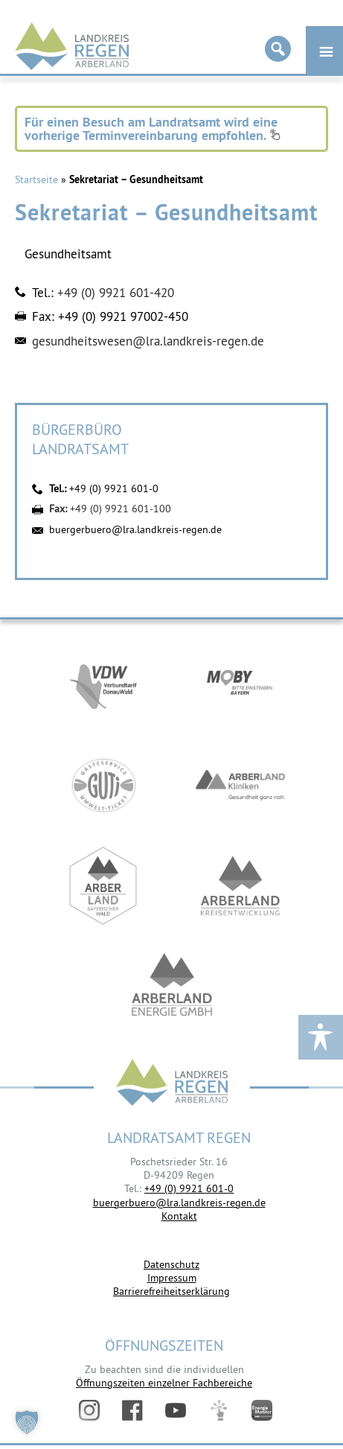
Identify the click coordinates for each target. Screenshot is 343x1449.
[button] (27, 1422)
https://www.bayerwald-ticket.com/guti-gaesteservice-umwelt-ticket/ (103, 785)
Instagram (89, 1410)
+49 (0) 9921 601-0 (113, 488)
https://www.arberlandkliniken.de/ (240, 785)
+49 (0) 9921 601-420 (115, 292)
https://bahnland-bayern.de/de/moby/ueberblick (240, 685)
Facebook (132, 1410)
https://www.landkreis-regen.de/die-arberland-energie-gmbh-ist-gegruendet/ (172, 986)
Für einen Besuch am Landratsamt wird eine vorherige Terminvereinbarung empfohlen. (153, 128)
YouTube (175, 1410)
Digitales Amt (218, 1410)
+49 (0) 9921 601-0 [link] (189, 1188)
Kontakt (179, 1216)
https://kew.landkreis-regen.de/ (240, 886)
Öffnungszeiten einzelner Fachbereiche (164, 1382)
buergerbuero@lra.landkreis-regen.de (135, 529)
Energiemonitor (261, 1410)
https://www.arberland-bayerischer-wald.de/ (103, 886)
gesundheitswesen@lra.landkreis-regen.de (148, 341)
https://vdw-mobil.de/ (103, 685)
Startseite (36, 179)
